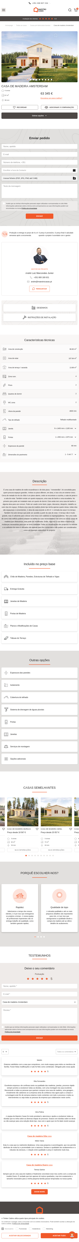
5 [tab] (39, 79)
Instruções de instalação (42, 317)
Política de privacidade (29, 208)
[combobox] (39, 1002)
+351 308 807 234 (40, 3)
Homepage (9, 25)
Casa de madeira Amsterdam (64, 25)
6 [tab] (42, 79)
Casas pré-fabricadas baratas (40, 25)
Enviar (39, 216)
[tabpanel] (39, 56)
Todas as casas (21, 25)
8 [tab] (48, 79)
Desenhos (42, 308)
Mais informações (23, 850)
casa (39, 1136)
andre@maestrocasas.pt (41, 282)
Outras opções (38, 116)
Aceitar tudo (59, 1236)
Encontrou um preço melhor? (51, 98)
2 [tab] (30, 79)
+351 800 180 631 (41, 277)
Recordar (22, 107)
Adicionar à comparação (61, 107)
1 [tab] (27, 79)
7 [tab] (45, 79)
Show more (39, 1192)
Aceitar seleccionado (20, 1236)
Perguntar (41, 289)
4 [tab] (36, 79)
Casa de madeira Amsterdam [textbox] (15, 1002)
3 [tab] (33, 79)
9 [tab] (51, 79)
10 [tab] (53, 855)
